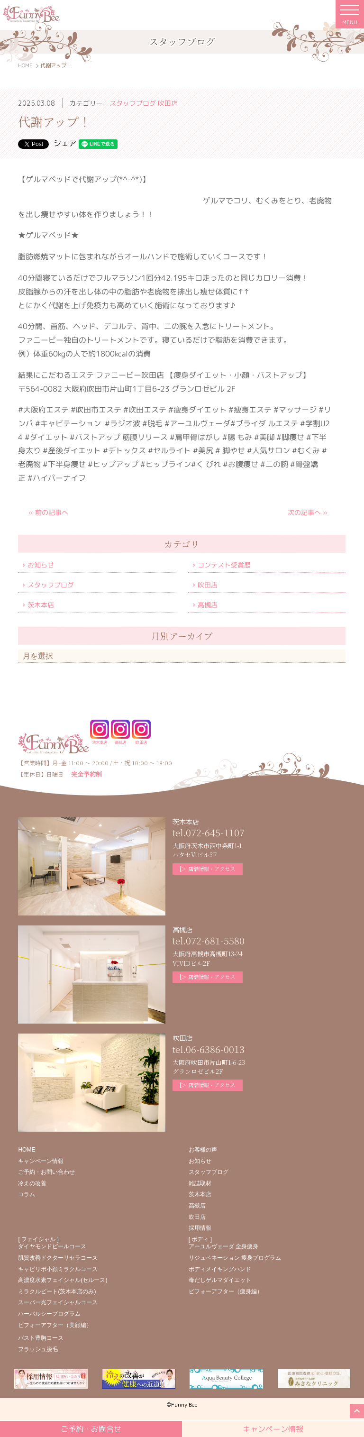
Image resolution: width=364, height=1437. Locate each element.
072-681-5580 (215, 940)
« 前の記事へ (48, 511)
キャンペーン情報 (41, 1161)
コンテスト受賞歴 (224, 564)
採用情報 (200, 1228)
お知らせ (40, 564)
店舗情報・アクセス (207, 868)
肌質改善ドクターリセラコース (58, 1257)
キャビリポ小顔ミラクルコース (58, 1269)
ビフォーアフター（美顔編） (55, 1325)
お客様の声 (203, 1149)
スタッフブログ (50, 584)
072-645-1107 (215, 832)
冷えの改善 (32, 1183)
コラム (26, 1194)
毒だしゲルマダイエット (220, 1280)
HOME (25, 65)
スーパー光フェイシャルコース (58, 1302)
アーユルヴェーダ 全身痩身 (223, 1246)
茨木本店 (40, 604)
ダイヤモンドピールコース (52, 1246)
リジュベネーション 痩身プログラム (235, 1257)
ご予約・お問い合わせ (46, 1172)
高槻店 (208, 604)
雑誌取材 (200, 1183)
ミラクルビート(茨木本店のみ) (57, 1291)
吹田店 (208, 584)
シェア (65, 143)
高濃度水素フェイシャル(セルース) (62, 1280)
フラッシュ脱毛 (38, 1349)
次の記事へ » (308, 512)
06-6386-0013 (215, 1049)
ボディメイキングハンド (220, 1269)
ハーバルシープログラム (49, 1313)
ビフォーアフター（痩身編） (226, 1291)
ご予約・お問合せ (91, 1429)
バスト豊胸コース (41, 1338)
